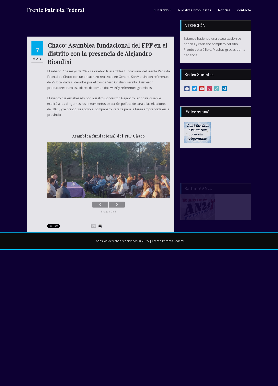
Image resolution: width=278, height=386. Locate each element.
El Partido (162, 10)
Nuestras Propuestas (194, 10)
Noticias (224, 10)
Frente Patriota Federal (56, 9)
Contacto (244, 10)
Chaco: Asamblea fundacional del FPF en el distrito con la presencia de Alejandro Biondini (107, 76)
